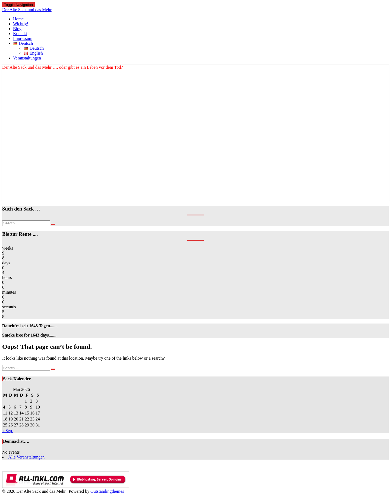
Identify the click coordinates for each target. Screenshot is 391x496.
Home (18, 19)
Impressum (22, 38)
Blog (17, 28)
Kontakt (20, 33)
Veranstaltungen (27, 58)
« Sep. (7, 430)
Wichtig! (20, 23)
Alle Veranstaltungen (26, 457)
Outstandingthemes (107, 491)
